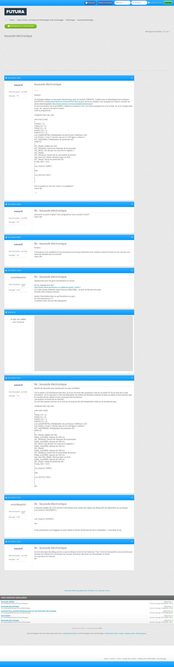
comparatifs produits (69, 633)
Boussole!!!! (5, 616)
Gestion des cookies (129, 659)
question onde (104, 591)
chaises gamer (141, 633)
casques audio (130, 633)
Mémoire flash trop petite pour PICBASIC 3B (81, 591)
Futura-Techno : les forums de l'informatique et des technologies (40, 20)
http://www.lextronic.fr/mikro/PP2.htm (61, 102)
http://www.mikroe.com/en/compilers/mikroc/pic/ (72, 104)
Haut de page (161, 659)
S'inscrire (90, 3)
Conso (119, 659)
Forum (12, 20)
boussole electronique (10, 606)
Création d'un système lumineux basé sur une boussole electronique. (29, 611)
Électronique (70, 20)
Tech (41, 633)
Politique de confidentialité (146, 659)
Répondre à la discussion (21, 26)
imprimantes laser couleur (114, 633)
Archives (112, 659)
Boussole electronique (10, 620)
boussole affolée (7, 602)
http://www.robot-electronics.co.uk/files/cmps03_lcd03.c (57, 287)
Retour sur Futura (105, 3)
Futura (106, 659)
